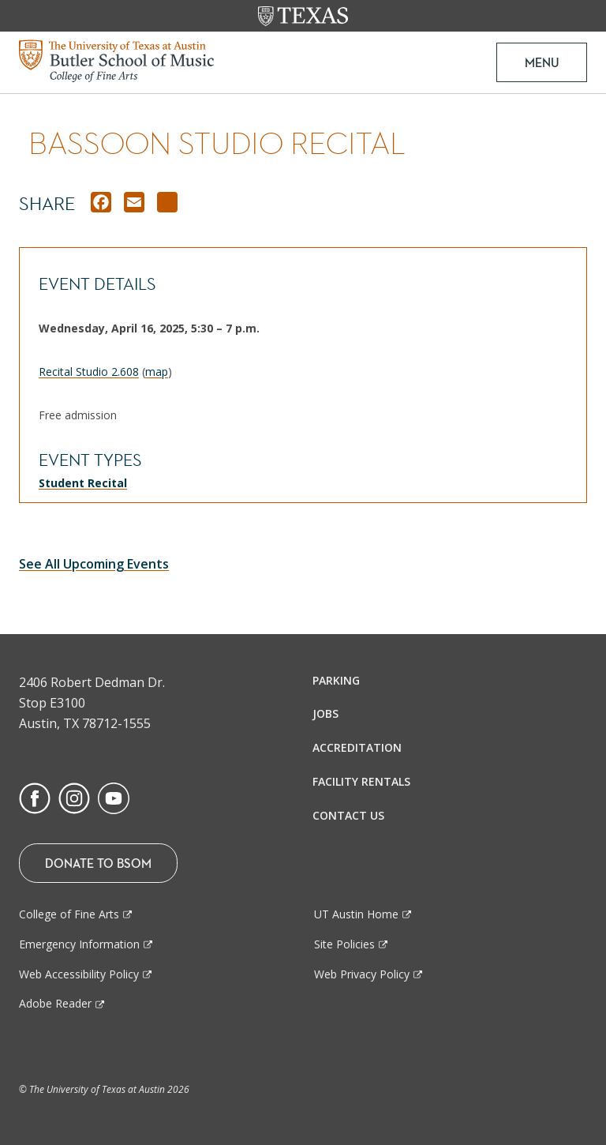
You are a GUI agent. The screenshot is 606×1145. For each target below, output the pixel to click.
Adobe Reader (55, 1003)
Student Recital (83, 482)
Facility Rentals (361, 781)
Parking (336, 680)
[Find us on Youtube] (113, 796)
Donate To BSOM (98, 863)
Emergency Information (79, 944)
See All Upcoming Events (94, 563)
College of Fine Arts (69, 914)
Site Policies (344, 944)
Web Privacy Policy (362, 974)
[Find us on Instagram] (74, 796)
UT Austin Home (356, 914)
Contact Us (348, 815)
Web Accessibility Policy (79, 974)
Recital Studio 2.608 (89, 371)
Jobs (325, 713)
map (156, 371)
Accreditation (357, 747)
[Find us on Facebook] (34, 796)
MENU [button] (541, 62)
